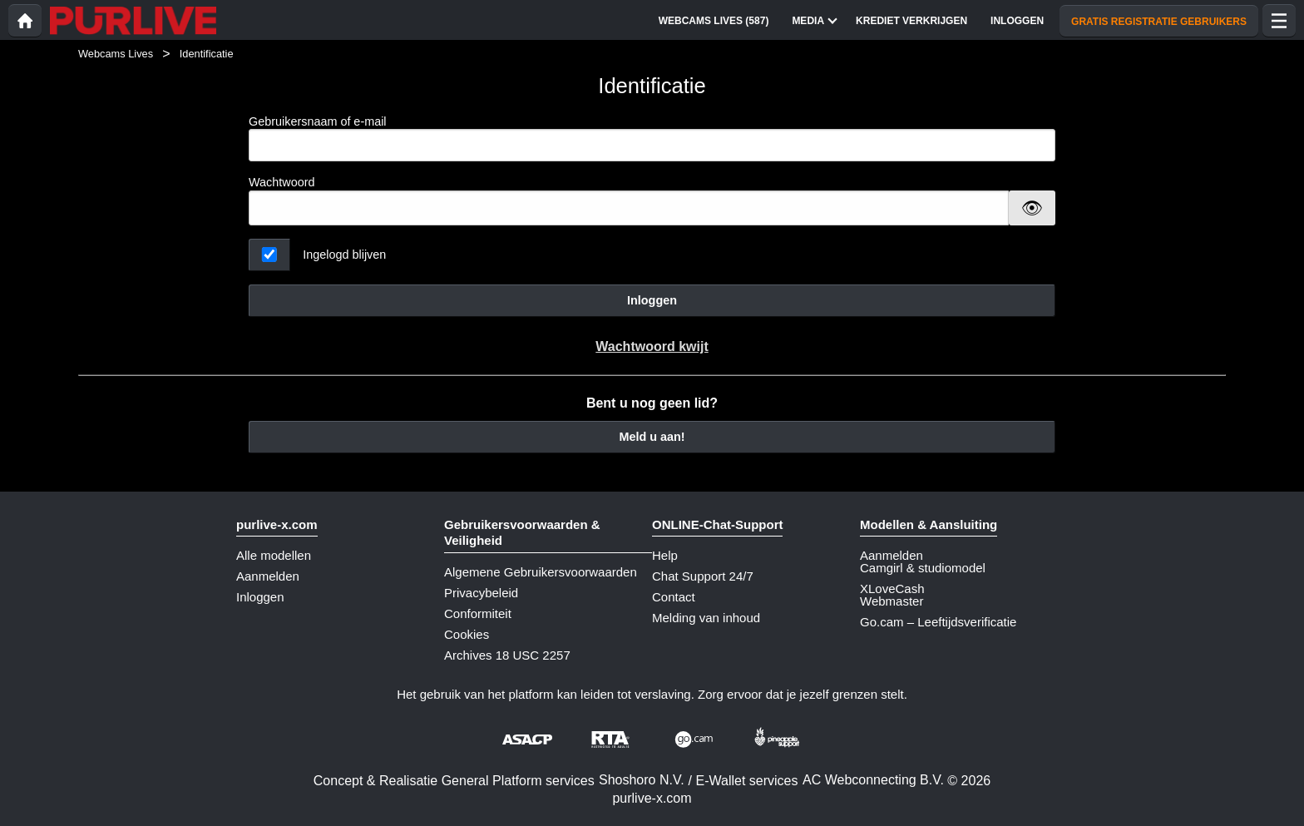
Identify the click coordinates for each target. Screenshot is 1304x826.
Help (665, 555)
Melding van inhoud (706, 618)
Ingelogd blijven (344, 254)
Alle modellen (273, 555)
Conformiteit (477, 613)
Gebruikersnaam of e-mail (652, 138)
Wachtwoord (281, 182)
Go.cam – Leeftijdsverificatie (938, 622)
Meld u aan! (651, 436)
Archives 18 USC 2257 (507, 655)
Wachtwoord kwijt (651, 346)
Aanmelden (267, 576)
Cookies (466, 634)
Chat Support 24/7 (702, 576)
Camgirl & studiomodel (922, 568)
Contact (673, 597)
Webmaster (891, 601)
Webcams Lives (115, 53)
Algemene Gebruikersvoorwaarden (540, 572)
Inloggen (652, 300)
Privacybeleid (481, 593)
